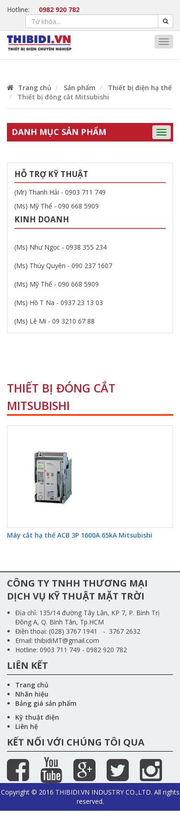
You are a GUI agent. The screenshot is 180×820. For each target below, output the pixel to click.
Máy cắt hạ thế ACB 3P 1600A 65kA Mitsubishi (79, 535)
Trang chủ (29, 87)
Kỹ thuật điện (37, 717)
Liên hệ (26, 726)
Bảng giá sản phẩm (46, 703)
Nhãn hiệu (31, 694)
